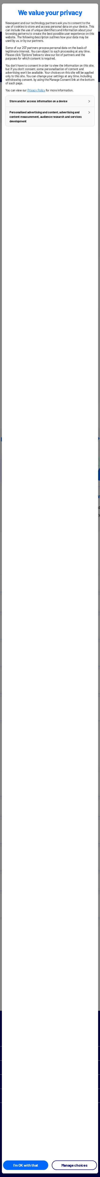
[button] (50, 101)
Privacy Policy (36, 90)
